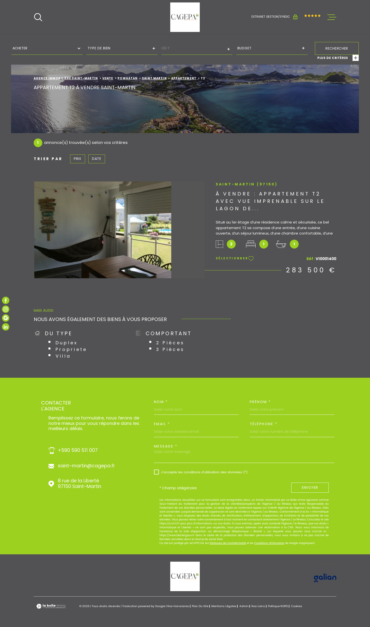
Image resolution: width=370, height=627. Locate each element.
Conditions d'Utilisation (269, 543)
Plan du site (200, 606)
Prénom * (260, 402)
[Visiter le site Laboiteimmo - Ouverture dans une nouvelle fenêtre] (51, 606)
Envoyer (310, 487)
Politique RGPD (278, 606)
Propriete (71, 349)
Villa (63, 356)
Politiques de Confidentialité (228, 543)
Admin (244, 606)
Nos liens (258, 606)
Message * (166, 446)
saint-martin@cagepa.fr (86, 466)
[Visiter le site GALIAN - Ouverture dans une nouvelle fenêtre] (325, 577)
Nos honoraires (178, 606)
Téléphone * (264, 424)
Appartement (183, 78)
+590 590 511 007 (78, 450)
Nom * (161, 402)
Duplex (67, 343)
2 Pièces (170, 343)
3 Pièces (170, 349)
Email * (162, 424)
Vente (107, 78)
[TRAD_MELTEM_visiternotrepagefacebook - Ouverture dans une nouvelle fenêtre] (5, 300)
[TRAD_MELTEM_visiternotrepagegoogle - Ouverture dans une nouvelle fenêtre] (5, 318)
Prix (77, 158)
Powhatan (128, 78)
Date (96, 158)
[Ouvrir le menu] (331, 17)
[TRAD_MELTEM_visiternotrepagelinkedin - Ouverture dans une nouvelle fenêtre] (5, 327)
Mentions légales (223, 606)
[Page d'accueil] (185, 17)
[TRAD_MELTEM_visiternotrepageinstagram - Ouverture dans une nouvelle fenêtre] (5, 309)
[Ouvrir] (38, 17)
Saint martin (154, 78)
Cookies (296, 606)
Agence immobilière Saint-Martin (66, 78)
